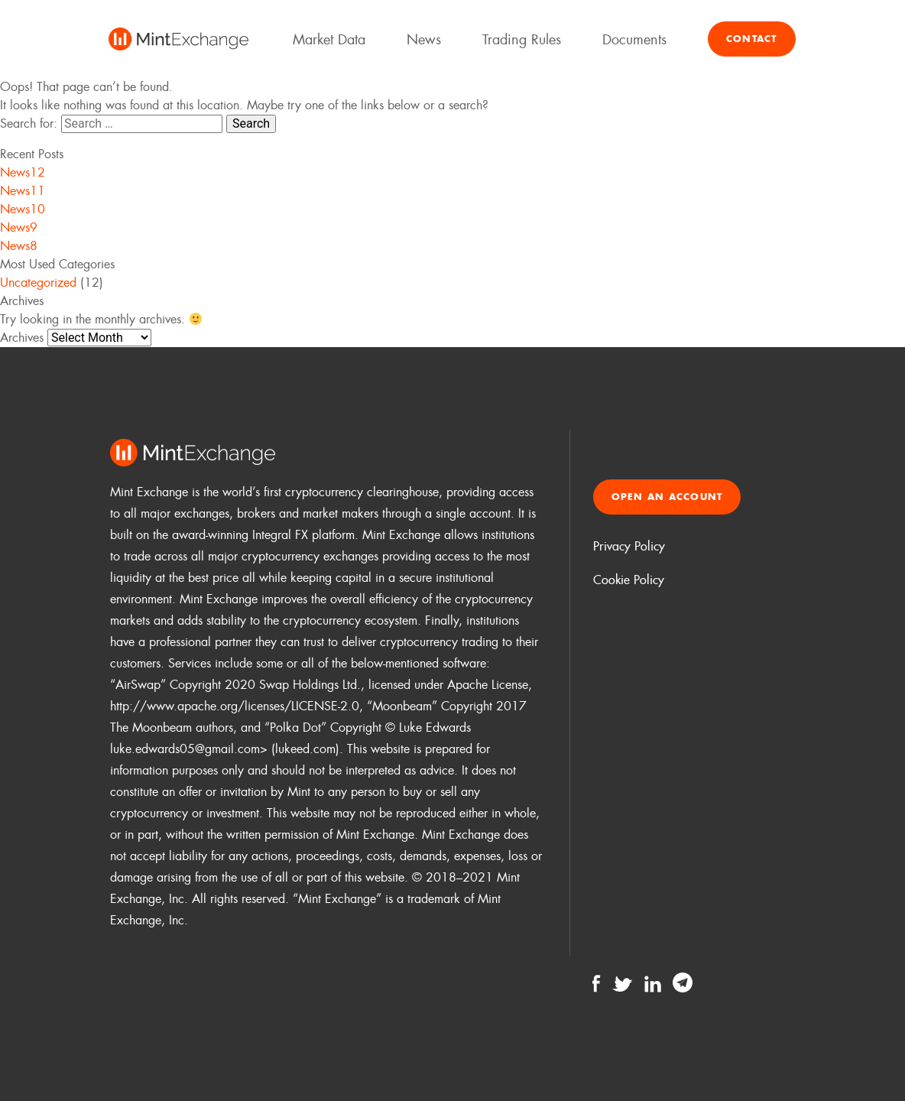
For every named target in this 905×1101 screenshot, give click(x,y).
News (424, 39)
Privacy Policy (629, 546)
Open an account (667, 496)
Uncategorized (38, 282)
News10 (22, 209)
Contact (751, 38)
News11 (22, 191)
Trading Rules (521, 39)
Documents (634, 39)
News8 (18, 246)
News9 (18, 227)
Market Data (329, 39)
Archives (22, 338)
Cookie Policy (628, 580)
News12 (22, 172)
